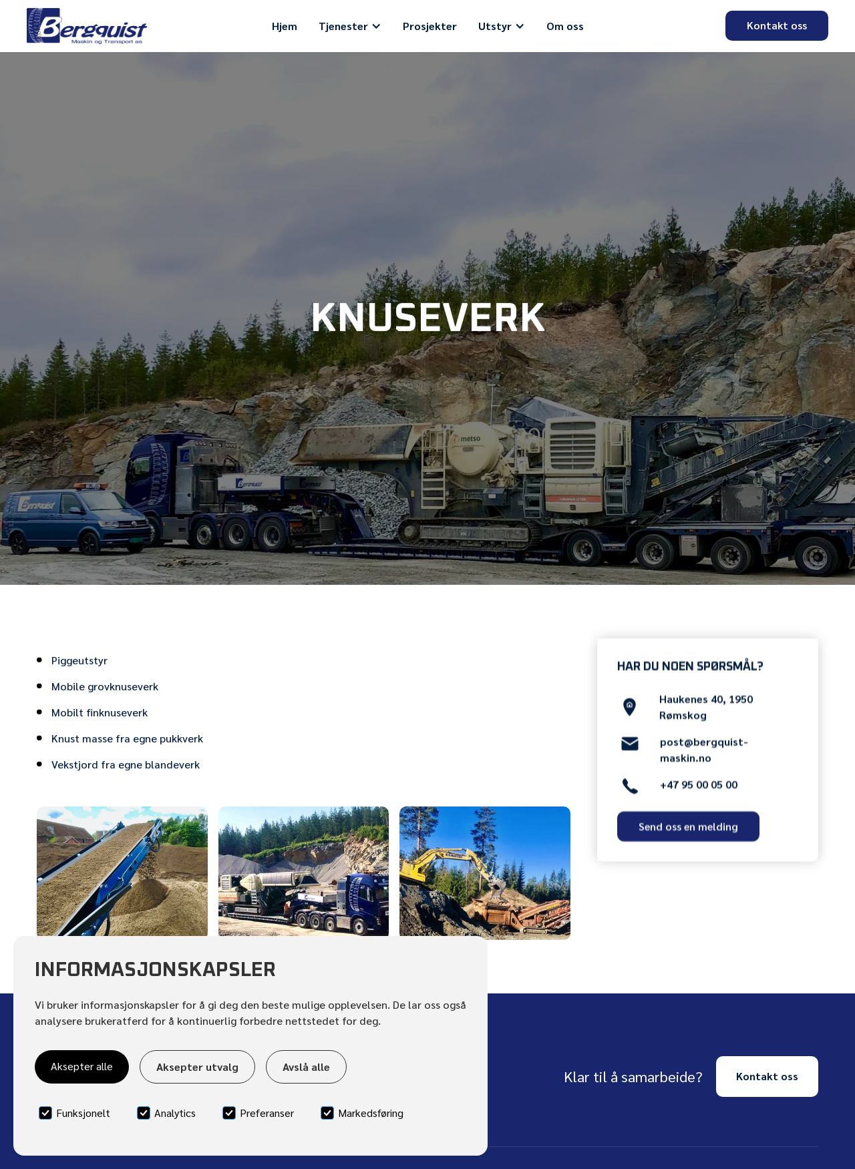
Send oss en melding (688, 827)
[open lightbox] (122, 873)
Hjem (284, 26)
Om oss (565, 26)
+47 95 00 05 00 (698, 789)
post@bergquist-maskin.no (704, 754)
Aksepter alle (82, 1066)
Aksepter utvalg (197, 1067)
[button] (350, 26)
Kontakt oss (777, 25)
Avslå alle (306, 1067)
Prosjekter (430, 26)
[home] (87, 26)
